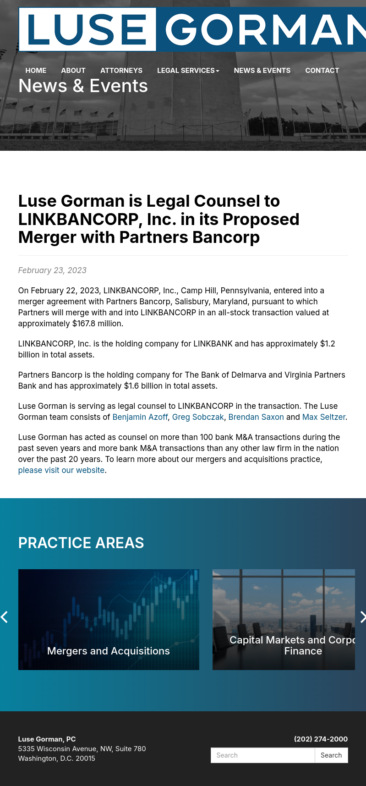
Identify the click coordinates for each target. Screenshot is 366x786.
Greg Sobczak (198, 417)
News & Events (262, 70)
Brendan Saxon (256, 417)
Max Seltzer (323, 417)
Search (331, 755)
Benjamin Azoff (140, 417)
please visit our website (61, 470)
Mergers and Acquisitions (108, 650)
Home (36, 70)
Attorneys (121, 70)
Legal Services (188, 70)
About (73, 70)
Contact (322, 70)
